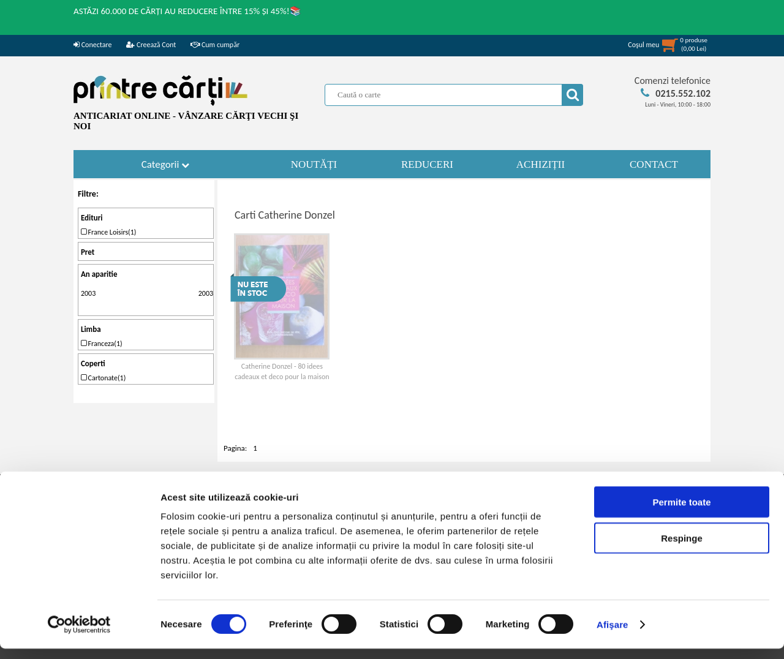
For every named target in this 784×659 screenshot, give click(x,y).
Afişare (612, 635)
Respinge (682, 548)
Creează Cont (151, 44)
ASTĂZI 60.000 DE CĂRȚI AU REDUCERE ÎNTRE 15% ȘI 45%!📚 (187, 11)
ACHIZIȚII (540, 164)
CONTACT (654, 164)
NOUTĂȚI (314, 164)
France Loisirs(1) (109, 232)
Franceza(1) (102, 343)
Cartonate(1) (103, 378)
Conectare (92, 44)
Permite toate (681, 512)
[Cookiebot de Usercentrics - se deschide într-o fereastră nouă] (79, 635)
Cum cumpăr (214, 44)
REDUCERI (427, 164)
